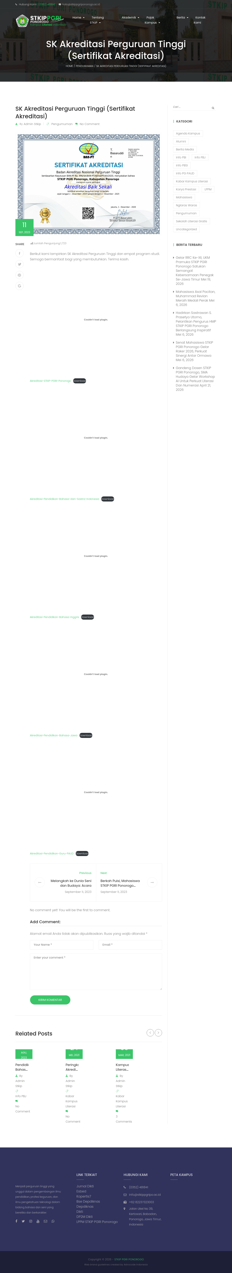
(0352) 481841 (46, 4)
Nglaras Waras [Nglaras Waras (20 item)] (186, 205)
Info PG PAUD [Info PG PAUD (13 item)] (185, 173)
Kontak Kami (200, 20)
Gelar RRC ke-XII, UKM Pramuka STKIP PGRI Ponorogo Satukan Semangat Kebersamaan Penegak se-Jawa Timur (195, 268)
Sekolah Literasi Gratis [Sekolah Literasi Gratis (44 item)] (191, 221)
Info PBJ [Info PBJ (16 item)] (200, 157)
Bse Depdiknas (88, 1201)
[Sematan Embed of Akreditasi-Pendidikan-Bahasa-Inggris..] (96, 556)
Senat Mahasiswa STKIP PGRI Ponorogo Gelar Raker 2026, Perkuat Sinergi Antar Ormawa (194, 349)
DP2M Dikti (84, 1216)
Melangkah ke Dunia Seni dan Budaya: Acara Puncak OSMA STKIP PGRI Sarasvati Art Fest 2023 (71, 888)
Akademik (129, 17)
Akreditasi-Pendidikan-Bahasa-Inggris (54, 617)
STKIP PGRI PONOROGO (129, 1259)
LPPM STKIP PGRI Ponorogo (97, 1221)
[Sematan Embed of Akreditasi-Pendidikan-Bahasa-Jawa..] (96, 674)
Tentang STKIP (97, 20)
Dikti (79, 1211)
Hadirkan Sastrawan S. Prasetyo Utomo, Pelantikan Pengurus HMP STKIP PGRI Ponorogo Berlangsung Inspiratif (196, 321)
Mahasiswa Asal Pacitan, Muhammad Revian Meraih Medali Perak (195, 296)
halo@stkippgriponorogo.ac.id (81, 4)
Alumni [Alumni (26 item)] (181, 141)
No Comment (90, 124)
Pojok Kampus (151, 20)
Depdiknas (85, 1206)
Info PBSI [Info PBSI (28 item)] (182, 165)
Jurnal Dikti (85, 1186)
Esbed (81, 1191)
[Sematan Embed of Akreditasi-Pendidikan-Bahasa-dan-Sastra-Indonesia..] (96, 437)
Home (76, 17)
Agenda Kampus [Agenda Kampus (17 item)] (188, 133)
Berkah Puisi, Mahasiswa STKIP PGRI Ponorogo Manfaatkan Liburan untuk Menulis (122, 888)
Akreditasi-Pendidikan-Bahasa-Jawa (53, 735)
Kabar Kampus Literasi (71, 1101)
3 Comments (124, 1119)
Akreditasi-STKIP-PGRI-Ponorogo (50, 381)
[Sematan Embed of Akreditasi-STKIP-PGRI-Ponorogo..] (96, 319)
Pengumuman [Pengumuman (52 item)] (186, 213)
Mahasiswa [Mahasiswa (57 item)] (184, 197)
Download (79, 381)
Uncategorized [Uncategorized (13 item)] (186, 229)
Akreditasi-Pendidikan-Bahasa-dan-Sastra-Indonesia (64, 499)
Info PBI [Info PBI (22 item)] (181, 157)
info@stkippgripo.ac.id (145, 1195)
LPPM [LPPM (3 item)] (208, 189)
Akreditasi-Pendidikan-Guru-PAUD (52, 853)
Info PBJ (20, 1096)
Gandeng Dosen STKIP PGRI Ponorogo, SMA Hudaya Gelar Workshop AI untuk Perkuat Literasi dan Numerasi (195, 377)
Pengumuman (62, 124)
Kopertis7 (83, 1196)
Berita (181, 17)
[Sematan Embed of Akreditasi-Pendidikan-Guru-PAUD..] (96, 792)
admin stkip (32, 124)
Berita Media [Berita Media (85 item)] (185, 149)
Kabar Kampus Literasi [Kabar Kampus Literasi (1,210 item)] (192, 181)
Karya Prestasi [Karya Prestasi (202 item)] (186, 189)
